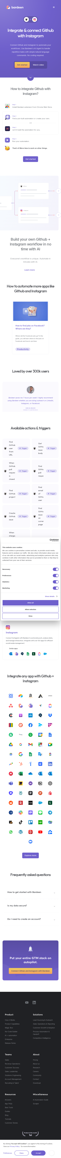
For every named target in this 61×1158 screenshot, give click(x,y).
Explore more (30, 855)
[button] (54, 7)
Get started (22, 65)
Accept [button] (38, 1153)
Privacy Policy (15, 1146)
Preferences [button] (7, 1153)
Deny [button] (22, 1153)
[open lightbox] (38, 65)
